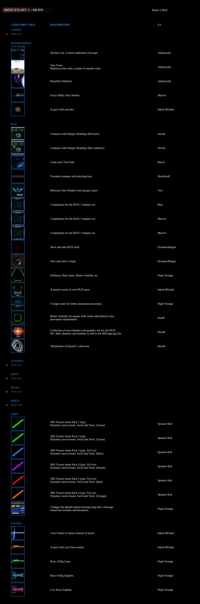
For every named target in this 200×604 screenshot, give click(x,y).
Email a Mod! (160, 10)
